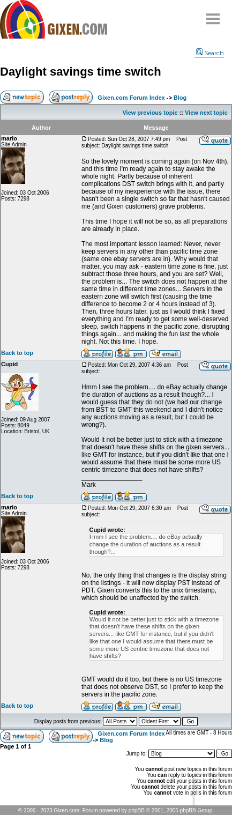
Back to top (17, 353)
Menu (213, 14)
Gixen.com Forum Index (131, 97)
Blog (180, 97)
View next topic (206, 112)
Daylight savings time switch (80, 71)
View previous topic (149, 112)
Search (210, 53)
